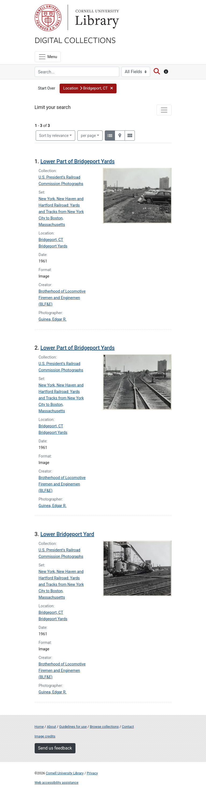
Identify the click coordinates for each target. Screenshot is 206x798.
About (51, 727)
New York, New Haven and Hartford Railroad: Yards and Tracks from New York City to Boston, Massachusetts (61, 212)
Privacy (92, 773)
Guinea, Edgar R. (53, 319)
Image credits (45, 736)
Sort (54, 135)
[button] (88, 88)
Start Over (46, 88)
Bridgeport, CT (51, 239)
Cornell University (48, 17)
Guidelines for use (72, 727)
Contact (128, 727)
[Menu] (48, 56)
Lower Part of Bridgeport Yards (77, 161)
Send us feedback (55, 748)
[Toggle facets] (164, 110)
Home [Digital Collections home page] (39, 727)
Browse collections (104, 727)
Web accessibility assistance (56, 783)
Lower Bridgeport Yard (67, 534)
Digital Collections (75, 40)
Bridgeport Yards (53, 246)
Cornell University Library (65, 773)
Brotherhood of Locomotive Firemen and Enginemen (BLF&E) (62, 298)
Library (96, 17)
